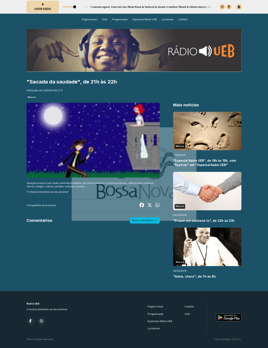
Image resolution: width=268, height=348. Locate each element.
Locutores (168, 19)
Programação (120, 19)
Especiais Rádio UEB (144, 19)
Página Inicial (89, 19)
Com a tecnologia (227, 339)
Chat (104, 19)
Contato (183, 19)
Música (32, 97)
